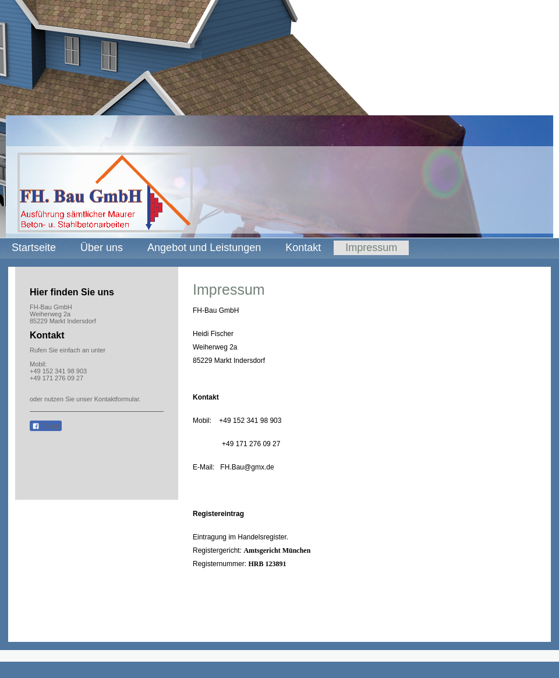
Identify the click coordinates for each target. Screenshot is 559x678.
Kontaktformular (116, 399)
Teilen (45, 426)
